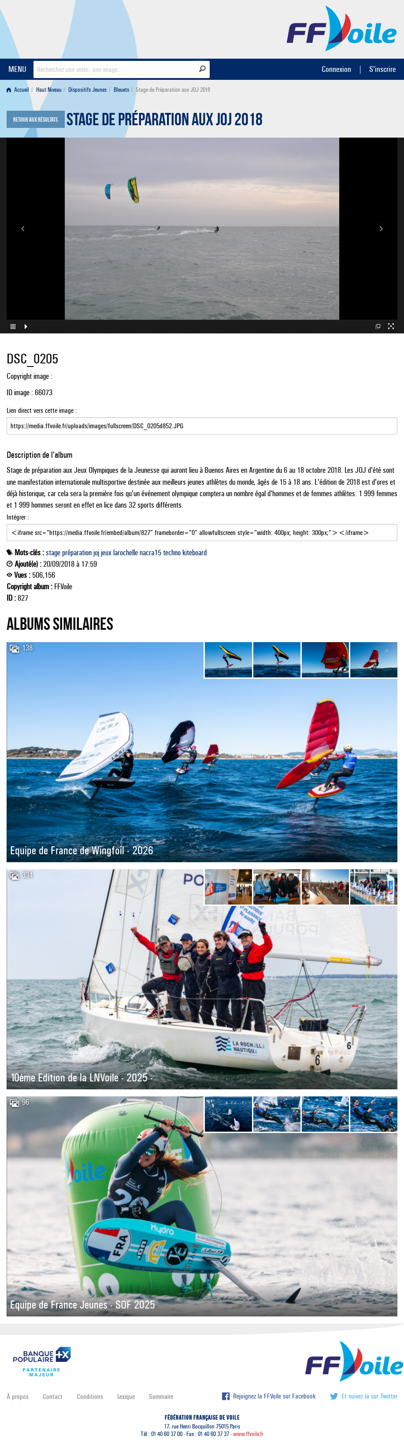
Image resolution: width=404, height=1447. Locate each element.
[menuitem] (20, 89)
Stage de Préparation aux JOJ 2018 (165, 122)
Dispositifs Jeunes (87, 89)
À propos (18, 1396)
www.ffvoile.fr (248, 1434)
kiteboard (194, 552)
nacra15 (150, 552)
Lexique (126, 1396)
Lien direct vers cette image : (202, 420)
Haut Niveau (49, 89)
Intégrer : (202, 527)
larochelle (125, 552)
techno (172, 552)
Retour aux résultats (35, 120)
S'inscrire (382, 69)
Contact (53, 1396)
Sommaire (161, 1396)
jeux (106, 552)
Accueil (18, 89)
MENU (17, 69)
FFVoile (341, 27)
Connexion (336, 69)
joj (96, 552)
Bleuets (121, 89)
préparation (77, 552)
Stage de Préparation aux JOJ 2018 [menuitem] (173, 89)
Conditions (90, 1396)
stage (53, 552)
